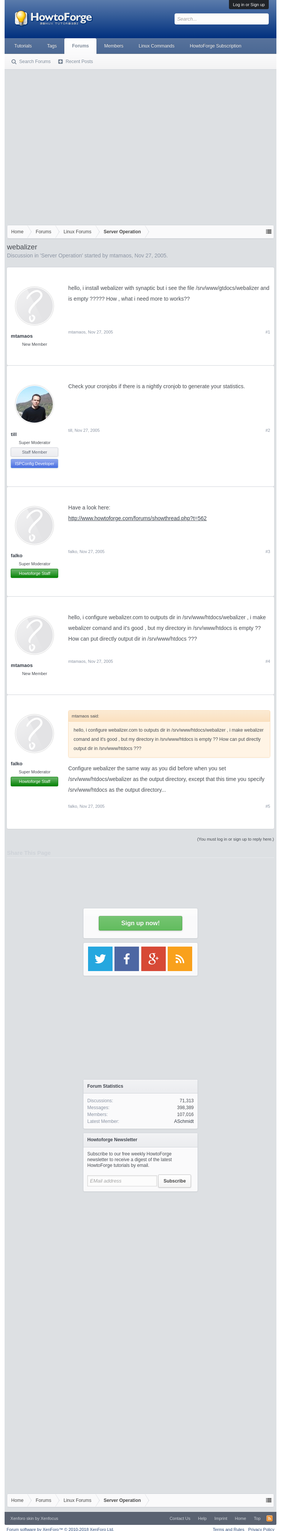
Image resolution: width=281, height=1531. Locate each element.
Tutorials (23, 46)
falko (16, 555)
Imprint (220, 1518)
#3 (267, 551)
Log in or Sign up (249, 4)
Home (240, 1518)
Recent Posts (79, 61)
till (13, 434)
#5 (267, 806)
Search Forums (35, 61)
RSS (269, 1518)
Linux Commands (156, 46)
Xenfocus (49, 1518)
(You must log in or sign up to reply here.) (235, 839)
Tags (52, 46)
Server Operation (61, 255)
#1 (267, 332)
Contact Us (180, 1518)
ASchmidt (184, 1121)
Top (257, 1518)
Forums (80, 46)
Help (202, 1518)
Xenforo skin (22, 1518)
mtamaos (120, 255)
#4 (267, 661)
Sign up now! (140, 923)
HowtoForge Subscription (216, 46)
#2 (267, 430)
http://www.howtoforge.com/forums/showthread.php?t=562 (137, 518)
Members (113, 46)
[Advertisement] (76, 145)
